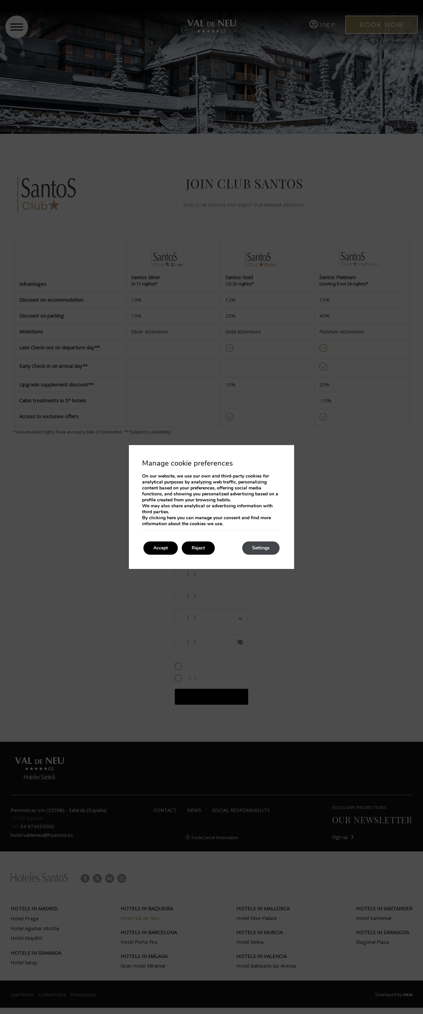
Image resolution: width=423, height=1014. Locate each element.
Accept (160, 548)
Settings (261, 548)
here (171, 518)
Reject (198, 548)
